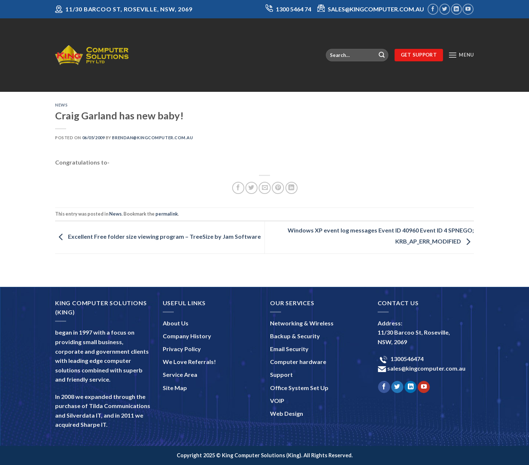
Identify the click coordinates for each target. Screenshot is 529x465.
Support (281, 374)
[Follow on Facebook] (433, 9)
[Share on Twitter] (251, 188)
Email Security (289, 348)
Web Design (286, 413)
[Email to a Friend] (265, 188)
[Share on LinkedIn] (291, 188)
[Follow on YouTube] (468, 9)
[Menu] (461, 55)
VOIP (277, 400)
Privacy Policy (182, 348)
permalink (166, 214)
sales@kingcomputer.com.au (425, 368)
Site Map (175, 387)
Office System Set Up (299, 387)
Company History (187, 335)
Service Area (180, 374)
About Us (175, 323)
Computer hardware (298, 361)
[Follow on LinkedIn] (456, 9)
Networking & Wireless (302, 323)
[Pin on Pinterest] (278, 188)
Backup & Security (295, 335)
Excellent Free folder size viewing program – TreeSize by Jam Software (158, 236)
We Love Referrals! (189, 361)
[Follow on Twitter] (444, 9)
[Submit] (381, 55)
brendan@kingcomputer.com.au (152, 137)
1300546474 (406, 358)
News (61, 104)
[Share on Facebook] (238, 188)
